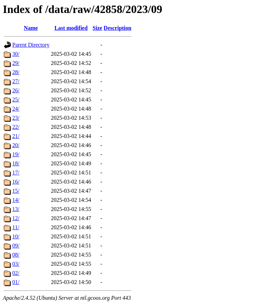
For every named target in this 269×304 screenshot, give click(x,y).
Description (117, 28)
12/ (15, 218)
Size (97, 28)
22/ (15, 127)
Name (31, 28)
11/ (15, 227)
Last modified (71, 28)
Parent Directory (30, 45)
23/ (15, 118)
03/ (15, 264)
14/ (15, 200)
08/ (15, 255)
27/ (15, 81)
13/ (15, 209)
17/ (15, 173)
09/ (15, 246)
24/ (15, 109)
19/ (15, 154)
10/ (15, 236)
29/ (15, 63)
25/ (15, 100)
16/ (15, 182)
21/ (15, 136)
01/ (15, 282)
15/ (15, 191)
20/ (15, 145)
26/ (15, 90)
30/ (15, 54)
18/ (15, 163)
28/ (15, 72)
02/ (15, 273)
